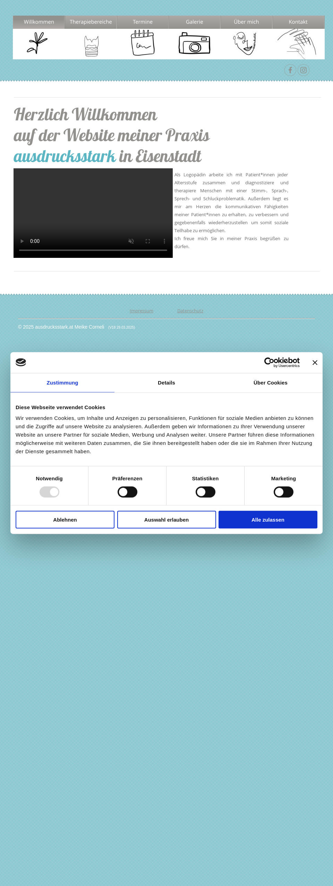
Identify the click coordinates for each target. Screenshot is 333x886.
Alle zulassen (267, 520)
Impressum (141, 310)
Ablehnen (65, 520)
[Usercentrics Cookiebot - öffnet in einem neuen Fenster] (269, 362)
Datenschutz (190, 310)
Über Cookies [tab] (271, 382)
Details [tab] (166, 382)
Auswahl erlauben (166, 520)
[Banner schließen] (315, 362)
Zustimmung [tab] (62, 382)
